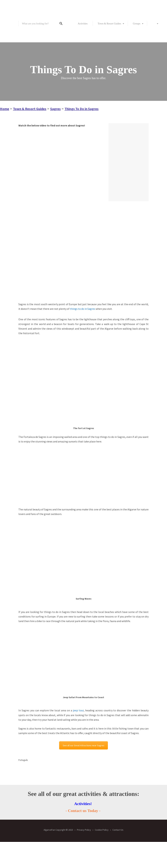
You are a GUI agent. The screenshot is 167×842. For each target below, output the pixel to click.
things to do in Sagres (82, 308)
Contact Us (117, 829)
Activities (83, 23)
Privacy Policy (84, 829)
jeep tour (78, 710)
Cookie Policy (102, 829)
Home (4, 109)
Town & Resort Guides (109, 23)
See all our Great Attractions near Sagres (83, 745)
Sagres (55, 109)
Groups (136, 23)
